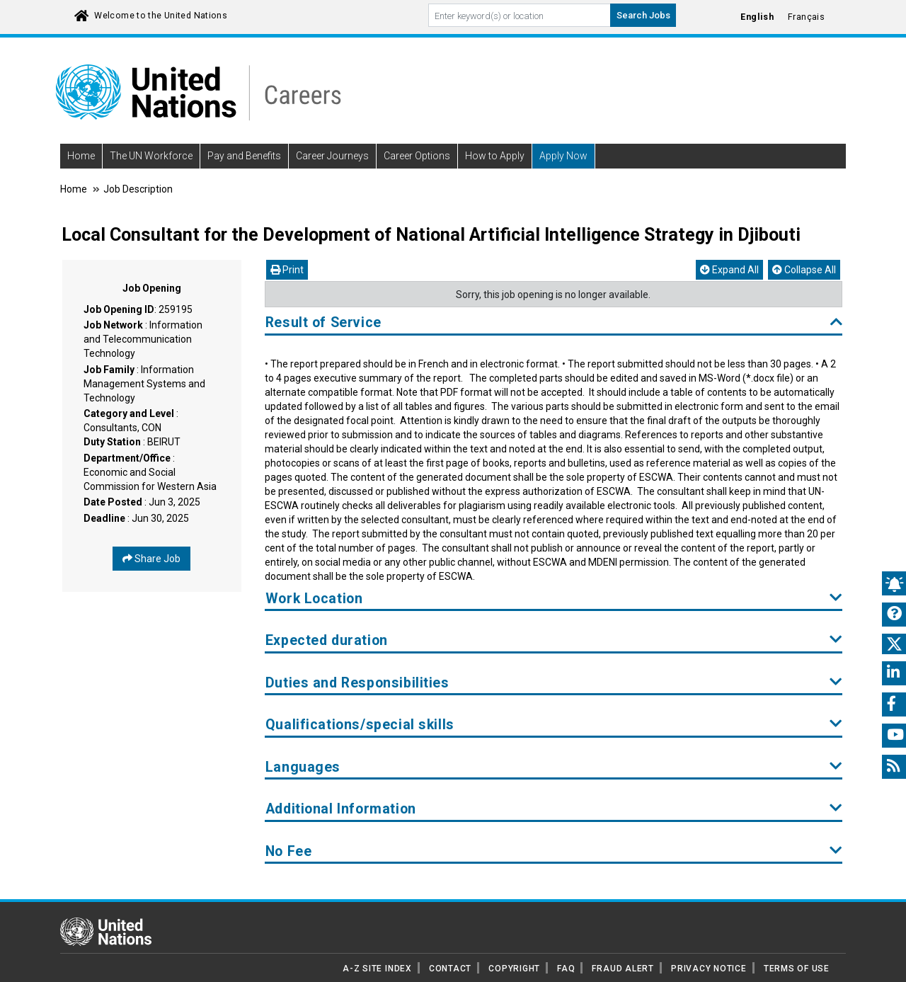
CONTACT (450, 969)
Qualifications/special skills (553, 724)
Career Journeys (332, 155)
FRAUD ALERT (622, 969)
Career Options (417, 155)
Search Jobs (643, 15)
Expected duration (553, 640)
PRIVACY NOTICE (709, 969)
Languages (553, 767)
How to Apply (494, 155)
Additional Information (553, 809)
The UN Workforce (151, 155)
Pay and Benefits (244, 155)
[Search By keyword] (519, 15)
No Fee (553, 851)
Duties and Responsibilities (553, 683)
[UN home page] (105, 931)
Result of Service (553, 322)
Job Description (138, 189)
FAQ (566, 969)
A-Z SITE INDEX (377, 969)
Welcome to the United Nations (160, 16)
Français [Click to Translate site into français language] (806, 17)
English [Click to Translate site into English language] (757, 17)
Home (81, 155)
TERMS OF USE (797, 969)
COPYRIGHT (514, 969)
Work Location (553, 598)
